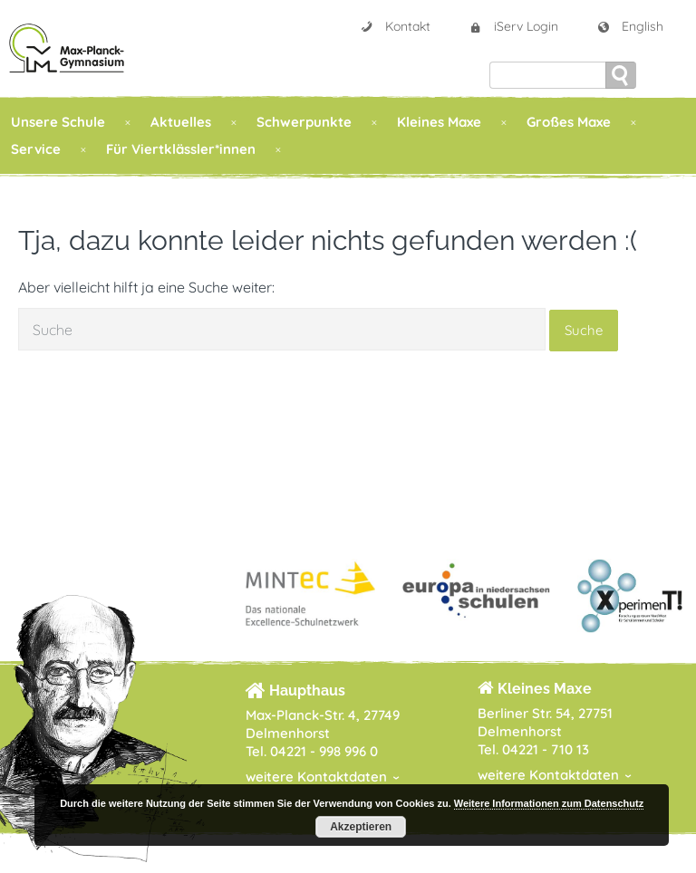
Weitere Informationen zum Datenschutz (548, 803)
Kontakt (395, 26)
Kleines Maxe (439, 121)
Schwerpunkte (304, 121)
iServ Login (513, 26)
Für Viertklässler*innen (181, 149)
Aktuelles (180, 121)
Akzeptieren (361, 826)
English (629, 26)
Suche (584, 330)
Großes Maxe (569, 121)
